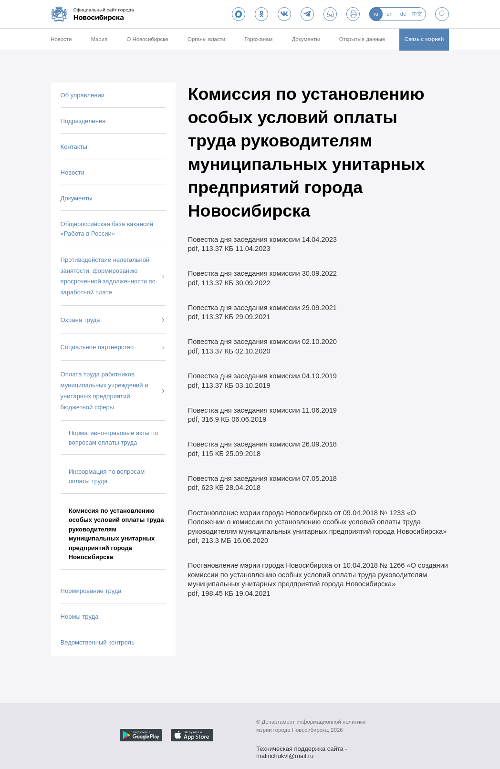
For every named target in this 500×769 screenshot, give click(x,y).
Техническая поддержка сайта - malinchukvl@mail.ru (301, 749)
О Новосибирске (147, 39)
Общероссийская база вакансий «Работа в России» (107, 228)
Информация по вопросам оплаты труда (107, 476)
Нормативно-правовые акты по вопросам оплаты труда (113, 437)
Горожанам (259, 39)
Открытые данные (362, 39)
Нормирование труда (91, 590)
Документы (306, 39)
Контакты (74, 146)
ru (376, 14)
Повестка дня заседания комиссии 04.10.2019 (262, 376)
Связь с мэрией (424, 39)
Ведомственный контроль (98, 642)
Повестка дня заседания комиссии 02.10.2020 (262, 341)
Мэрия (99, 39)
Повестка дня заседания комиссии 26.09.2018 (262, 444)
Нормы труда (80, 616)
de (403, 14)
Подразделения (83, 121)
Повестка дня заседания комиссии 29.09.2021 (262, 308)
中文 (417, 14)
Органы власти (206, 39)
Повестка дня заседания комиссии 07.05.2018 (262, 478)
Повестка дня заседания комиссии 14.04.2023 (262, 239)
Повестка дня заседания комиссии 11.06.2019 (262, 410)
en (389, 14)
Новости (61, 39)
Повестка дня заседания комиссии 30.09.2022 (262, 273)
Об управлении (82, 95)
